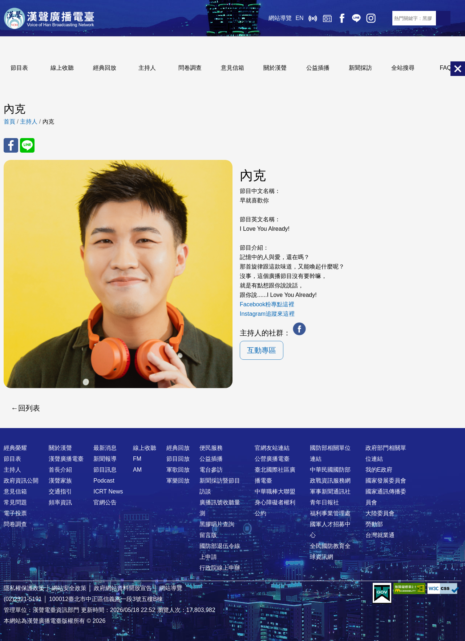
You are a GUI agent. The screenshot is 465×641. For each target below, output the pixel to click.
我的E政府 (379, 470)
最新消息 (105, 448)
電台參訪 (211, 470)
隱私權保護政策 (24, 588)
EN (299, 18)
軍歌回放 (178, 470)
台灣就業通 (380, 535)
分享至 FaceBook (11, 145)
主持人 (147, 68)
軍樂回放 (178, 480)
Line (356, 18)
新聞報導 (105, 459)
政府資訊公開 (21, 480)
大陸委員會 (380, 513)
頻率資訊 (60, 502)
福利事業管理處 (330, 513)
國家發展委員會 (385, 480)
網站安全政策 (69, 588)
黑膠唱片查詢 (216, 524)
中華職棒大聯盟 (275, 491)
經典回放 (327, 18)
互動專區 (261, 350)
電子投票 (15, 513)
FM (137, 459)
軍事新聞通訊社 (330, 491)
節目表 (19, 68)
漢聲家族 (60, 480)
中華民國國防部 (330, 470)
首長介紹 (60, 470)
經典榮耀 (15, 448)
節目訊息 (105, 470)
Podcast (103, 480)
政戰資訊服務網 (330, 480)
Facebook (341, 18)
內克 (48, 121)
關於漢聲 (275, 68)
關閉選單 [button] (457, 68)
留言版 (208, 535)
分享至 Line (27, 145)
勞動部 (374, 524)
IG (370, 18)
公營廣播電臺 (272, 459)
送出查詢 (443, 18)
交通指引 (60, 491)
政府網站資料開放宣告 (123, 588)
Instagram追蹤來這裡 (267, 314)
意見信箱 (232, 68)
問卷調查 (190, 68)
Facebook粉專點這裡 (267, 304)
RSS (385, 18)
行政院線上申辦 (219, 568)
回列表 (29, 408)
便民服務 (211, 448)
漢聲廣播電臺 (49, 18)
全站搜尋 (403, 68)
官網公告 (105, 502)
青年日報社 (324, 502)
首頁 (9, 121)
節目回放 (178, 459)
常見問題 (15, 502)
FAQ (446, 68)
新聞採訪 (360, 68)
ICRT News (108, 491)
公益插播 (317, 68)
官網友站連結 (272, 448)
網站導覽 (280, 18)
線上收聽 (312, 18)
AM (137, 470)
